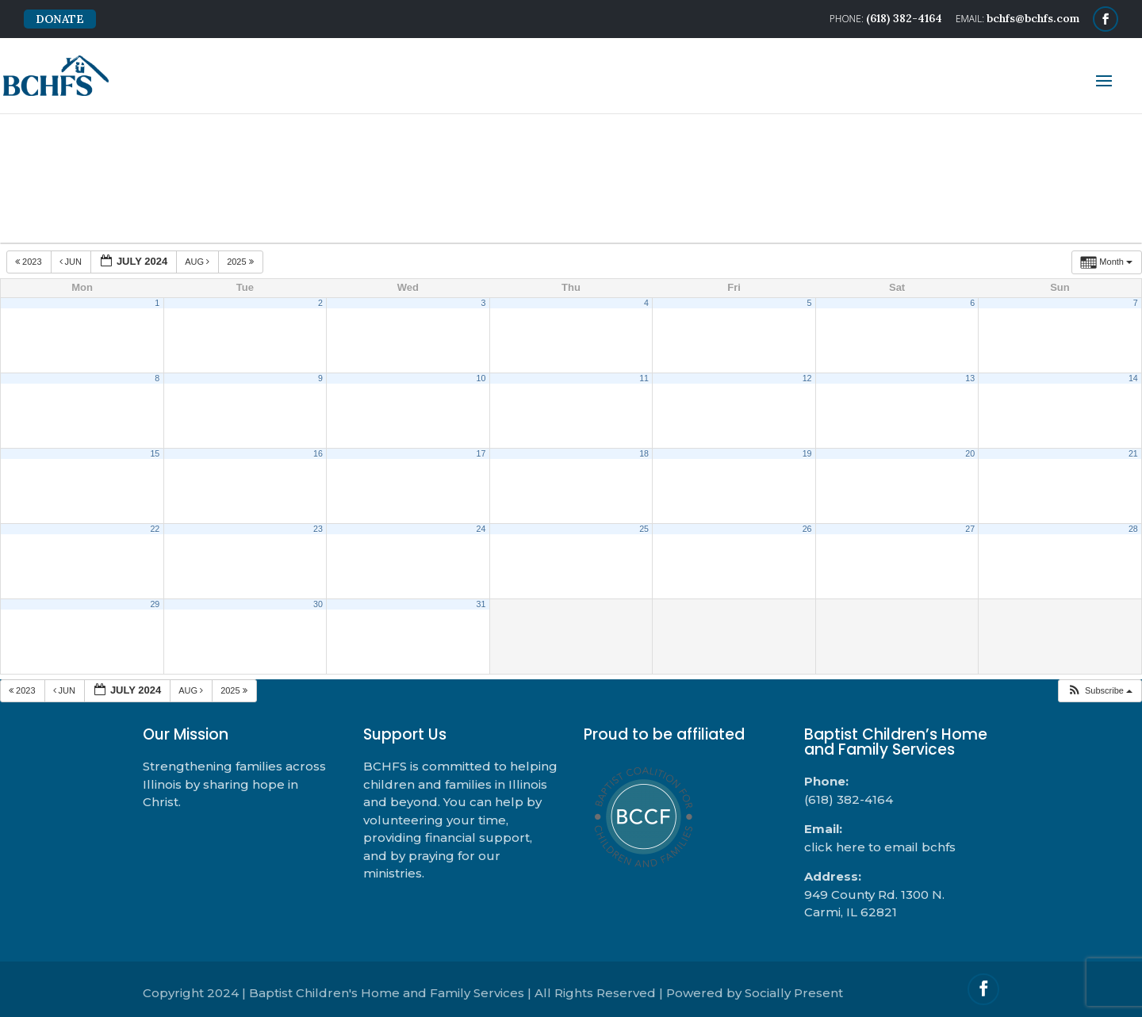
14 (1133, 378)
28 (1133, 528)
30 (318, 604)
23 (318, 528)
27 (970, 528)
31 (481, 604)
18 (644, 453)
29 (154, 604)
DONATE (60, 19)
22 (154, 528)
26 (807, 528)
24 (481, 528)
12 (807, 378)
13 (970, 378)
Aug (198, 261)
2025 (241, 261)
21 (1133, 453)
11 (644, 378)
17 (481, 453)
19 (807, 453)
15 (154, 453)
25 (644, 528)
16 (318, 453)
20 (970, 453)
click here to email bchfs (880, 847)
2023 (29, 261)
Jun (72, 261)
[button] (1099, 691)
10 (481, 378)
